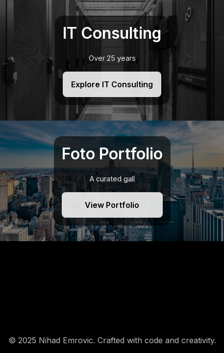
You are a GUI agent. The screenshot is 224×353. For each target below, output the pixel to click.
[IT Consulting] (112, 60)
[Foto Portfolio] (112, 181)
